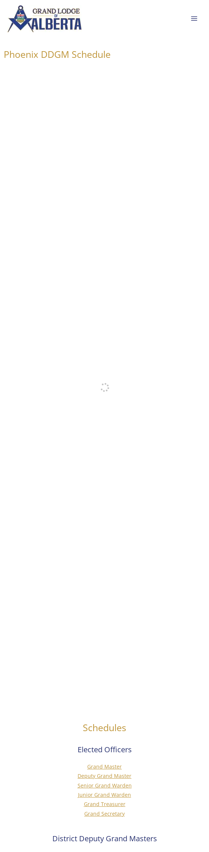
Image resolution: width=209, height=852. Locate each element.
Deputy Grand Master (104, 775)
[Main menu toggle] (194, 18)
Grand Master (104, 766)
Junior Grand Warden (104, 794)
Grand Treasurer (104, 804)
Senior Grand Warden (105, 785)
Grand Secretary (104, 813)
